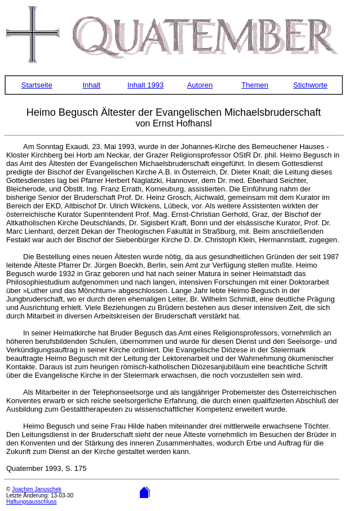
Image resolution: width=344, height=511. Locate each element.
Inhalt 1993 (145, 85)
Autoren (200, 85)
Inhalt (91, 85)
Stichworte (310, 85)
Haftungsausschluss (31, 502)
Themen (254, 85)
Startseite (36, 85)
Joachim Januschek (36, 489)
